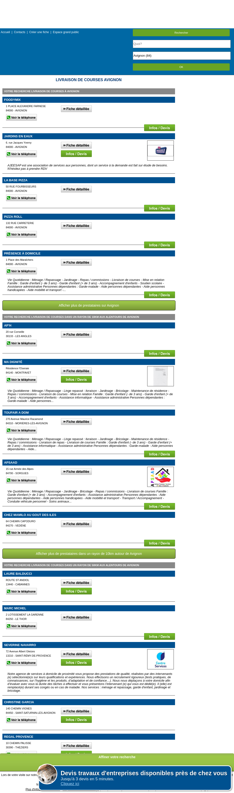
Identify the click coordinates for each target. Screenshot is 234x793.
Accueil (5, 32)
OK (181, 67)
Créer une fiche (39, 32)
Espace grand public (66, 32)
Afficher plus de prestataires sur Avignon (89, 305)
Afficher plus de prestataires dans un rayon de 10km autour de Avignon (89, 554)
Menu (117, 3)
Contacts (19, 32)
